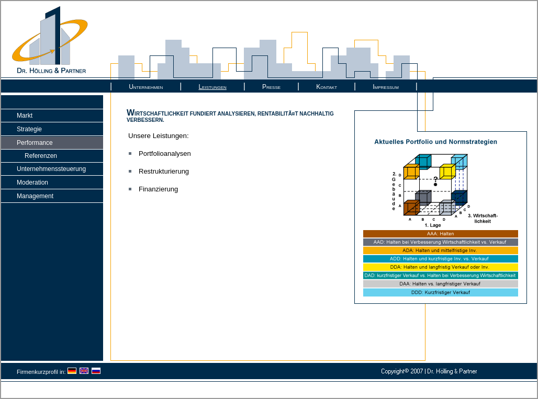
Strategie (29, 129)
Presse (271, 86)
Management (35, 196)
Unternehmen (146, 86)
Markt (24, 115)
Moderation (32, 182)
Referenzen (41, 155)
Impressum (386, 86)
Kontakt (326, 86)
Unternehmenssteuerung (51, 169)
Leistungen (212, 86)
